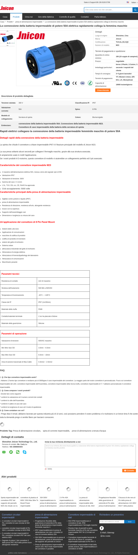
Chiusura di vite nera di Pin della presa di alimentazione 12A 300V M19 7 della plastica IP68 (127, 503)
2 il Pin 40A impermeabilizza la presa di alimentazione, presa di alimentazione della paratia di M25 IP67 (68, 504)
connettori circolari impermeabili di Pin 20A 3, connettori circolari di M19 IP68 (16, 529)
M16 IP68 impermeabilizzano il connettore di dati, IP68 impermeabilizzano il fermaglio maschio (82, 523)
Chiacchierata (103, 90)
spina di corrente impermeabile (56, 431)
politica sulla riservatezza (17, 553)
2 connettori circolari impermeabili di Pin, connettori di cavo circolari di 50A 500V (16, 523)
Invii (129, 522)
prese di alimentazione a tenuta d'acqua (89, 431)
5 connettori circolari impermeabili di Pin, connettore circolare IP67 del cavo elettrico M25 (16, 535)
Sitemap (110, 532)
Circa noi (29, 17)
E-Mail (103, 532)
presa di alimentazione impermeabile (28, 22)
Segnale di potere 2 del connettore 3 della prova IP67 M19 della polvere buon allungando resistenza (17, 543)
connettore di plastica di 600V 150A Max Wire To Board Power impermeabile (29, 502)
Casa (5, 17)
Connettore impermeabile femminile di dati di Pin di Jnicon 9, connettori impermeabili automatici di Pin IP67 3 (82, 539)
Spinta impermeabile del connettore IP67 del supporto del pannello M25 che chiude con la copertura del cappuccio (10, 503)
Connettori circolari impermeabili (11, 516)
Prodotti (16, 17)
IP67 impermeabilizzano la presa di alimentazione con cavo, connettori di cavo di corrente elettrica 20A (48, 532)
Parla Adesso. (100, 17)
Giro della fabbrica (46, 17)
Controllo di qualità (67, 17)
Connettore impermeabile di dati (81, 516)
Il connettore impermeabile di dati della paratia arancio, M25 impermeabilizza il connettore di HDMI (82, 547)
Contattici (85, 17)
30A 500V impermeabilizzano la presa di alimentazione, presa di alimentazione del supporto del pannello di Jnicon (48, 504)
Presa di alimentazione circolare (26, 431)
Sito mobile (105, 536)
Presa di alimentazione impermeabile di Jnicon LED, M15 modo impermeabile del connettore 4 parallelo (49, 547)
